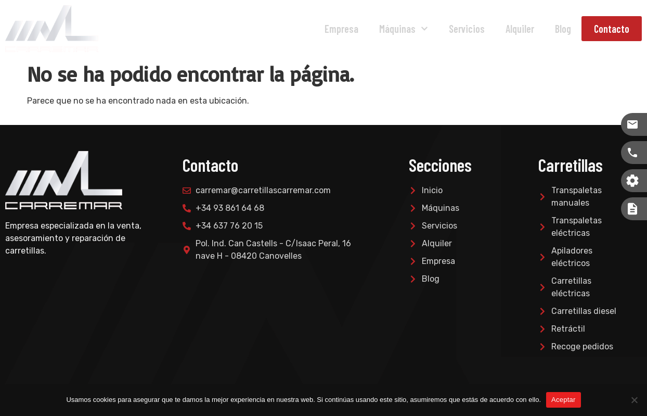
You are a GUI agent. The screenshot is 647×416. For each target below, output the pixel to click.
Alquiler (520, 28)
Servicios (467, 28)
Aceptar (563, 400)
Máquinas (403, 28)
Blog (563, 28)
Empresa (341, 28)
